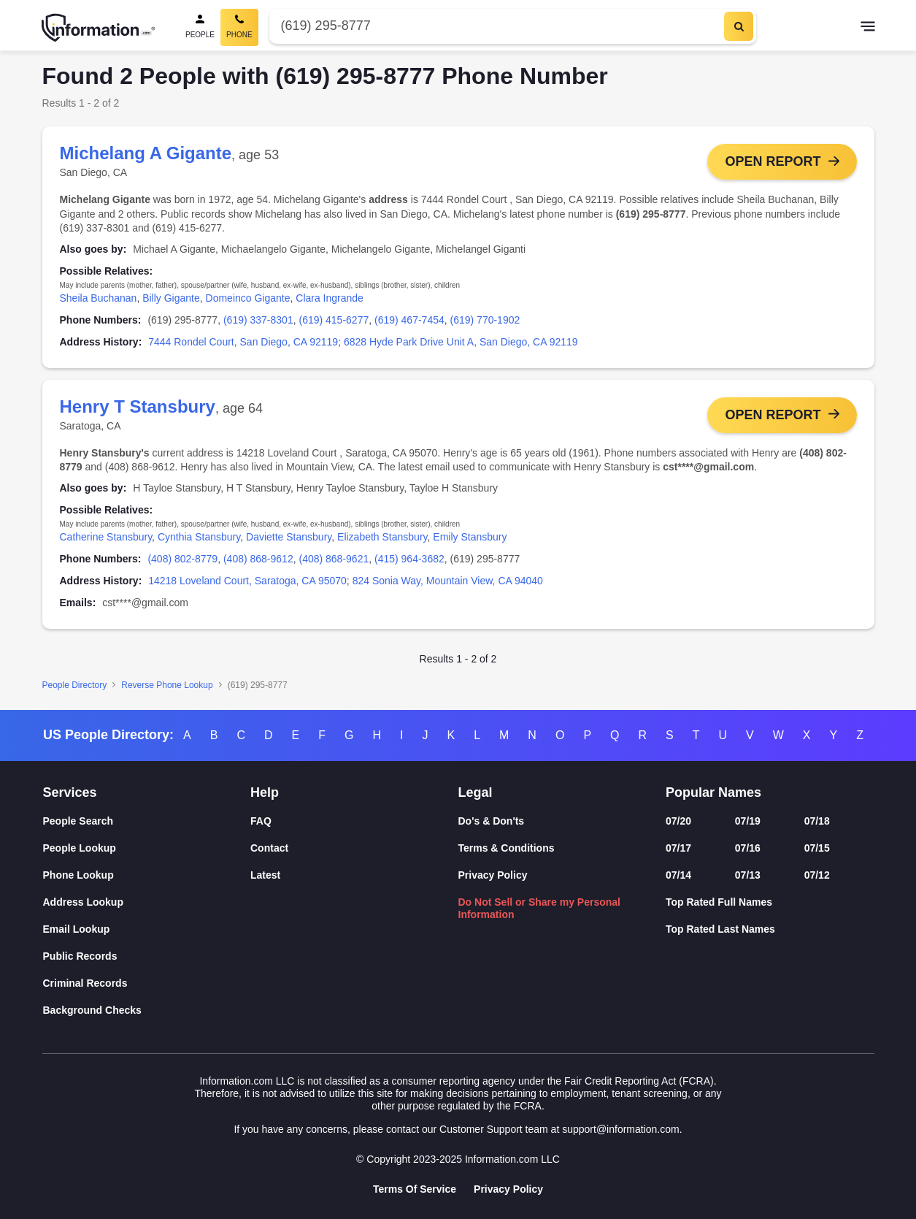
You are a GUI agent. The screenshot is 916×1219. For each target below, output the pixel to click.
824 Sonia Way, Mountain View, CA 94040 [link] (448, 580)
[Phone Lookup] (147, 875)
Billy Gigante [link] (171, 298)
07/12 (817, 875)
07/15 (817, 848)
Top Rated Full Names (719, 902)
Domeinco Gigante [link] (248, 298)
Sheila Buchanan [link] (98, 298)
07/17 (678, 848)
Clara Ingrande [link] (329, 298)
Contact (269, 848)
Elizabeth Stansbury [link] (382, 537)
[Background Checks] (147, 1010)
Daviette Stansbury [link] (288, 537)
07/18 (817, 821)
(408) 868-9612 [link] (258, 559)
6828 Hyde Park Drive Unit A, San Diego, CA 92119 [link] (461, 342)
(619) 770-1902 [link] (485, 320)
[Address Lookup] (147, 902)
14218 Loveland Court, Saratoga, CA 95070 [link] (247, 580)
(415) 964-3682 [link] (409, 559)
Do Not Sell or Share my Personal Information (539, 908)
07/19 (748, 821)
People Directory (74, 685)
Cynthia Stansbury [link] (199, 537)
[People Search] (200, 27)
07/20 (678, 821)
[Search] (738, 26)
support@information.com (621, 1129)
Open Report (772, 161)
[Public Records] (147, 956)
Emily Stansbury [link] (470, 537)
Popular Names (713, 792)
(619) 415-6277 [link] (334, 320)
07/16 (748, 848)
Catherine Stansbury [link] (106, 537)
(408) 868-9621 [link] (334, 559)
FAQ (261, 821)
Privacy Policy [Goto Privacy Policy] (508, 1189)
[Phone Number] (495, 26)
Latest (265, 875)
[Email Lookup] (147, 929)
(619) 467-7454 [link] (409, 320)
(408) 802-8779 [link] (182, 559)
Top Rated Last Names (720, 929)
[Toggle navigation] (867, 27)
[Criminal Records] (147, 983)
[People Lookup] (147, 848)
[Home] (98, 27)
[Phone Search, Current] (239, 27)
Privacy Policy (493, 875)
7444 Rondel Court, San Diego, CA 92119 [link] (243, 342)
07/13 (748, 875)
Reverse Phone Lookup (166, 685)
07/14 (678, 875)
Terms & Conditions (506, 848)
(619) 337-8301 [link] (258, 320)
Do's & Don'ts (491, 821)
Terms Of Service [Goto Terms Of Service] (414, 1189)
